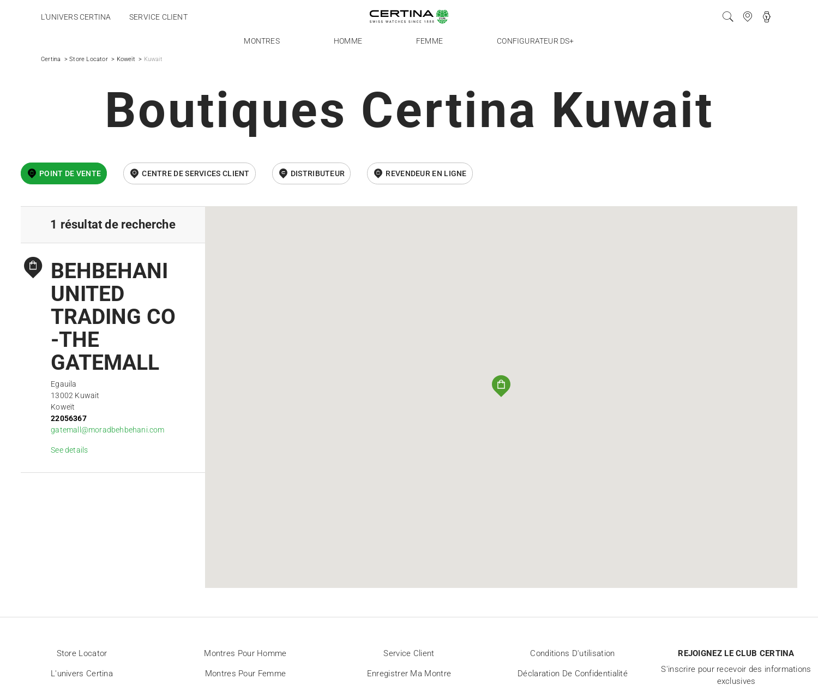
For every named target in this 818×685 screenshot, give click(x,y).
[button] (501, 386)
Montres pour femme (245, 673)
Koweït (126, 59)
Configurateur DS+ (535, 41)
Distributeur (318, 173)
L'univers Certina (76, 17)
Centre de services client (196, 173)
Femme (429, 41)
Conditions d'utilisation (572, 653)
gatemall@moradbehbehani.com (107, 429)
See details (69, 450)
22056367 (69, 418)
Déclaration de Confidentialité (573, 673)
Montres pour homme (245, 653)
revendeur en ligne (426, 173)
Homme (348, 41)
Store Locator (88, 59)
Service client (158, 17)
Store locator (82, 653)
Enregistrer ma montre (409, 673)
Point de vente (70, 173)
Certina (51, 59)
